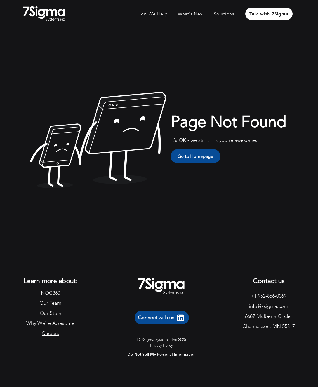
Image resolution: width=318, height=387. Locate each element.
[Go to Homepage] (195, 156)
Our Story (50, 313)
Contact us (268, 281)
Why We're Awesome (50, 323)
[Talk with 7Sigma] (269, 14)
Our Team (50, 303)
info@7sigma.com (268, 306)
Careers (50, 333)
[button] (152, 13)
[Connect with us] (162, 317)
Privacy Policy (161, 345)
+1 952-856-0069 (268, 296)
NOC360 (50, 293)
